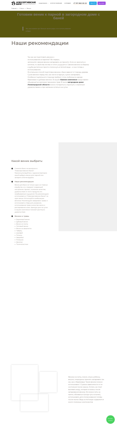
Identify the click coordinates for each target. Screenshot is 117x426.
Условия (67, 3)
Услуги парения (56, 3)
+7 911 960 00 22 (80, 3)
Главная (14, 8)
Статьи (21, 8)
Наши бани (43, 3)
